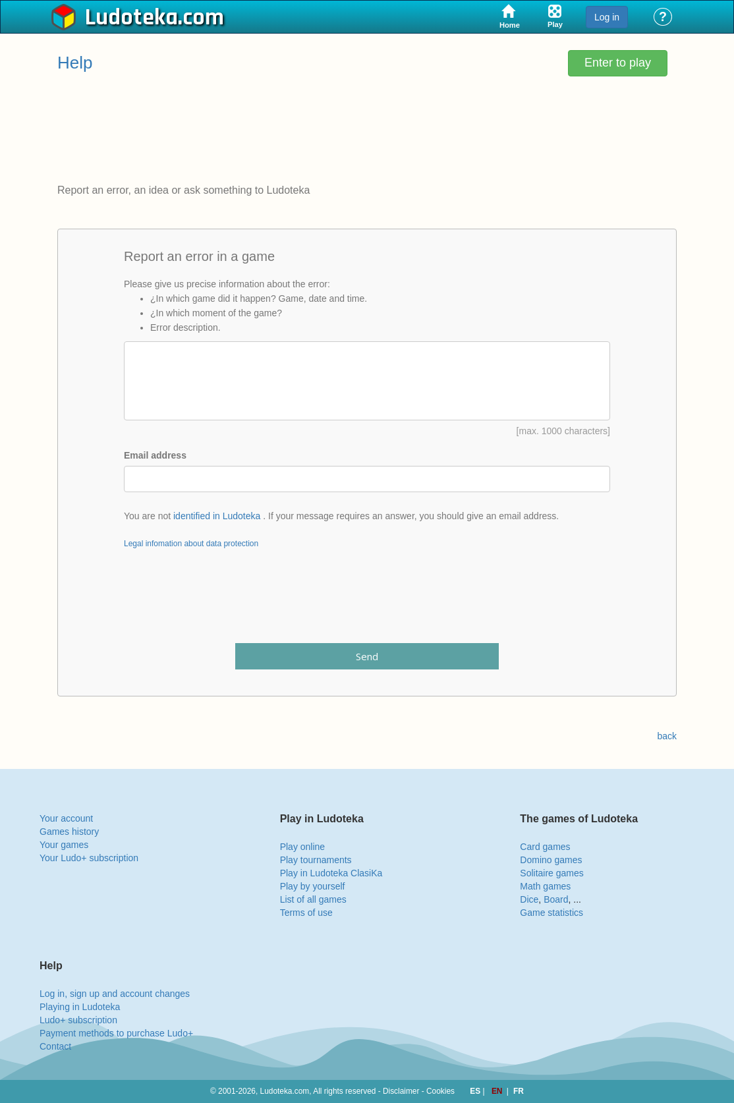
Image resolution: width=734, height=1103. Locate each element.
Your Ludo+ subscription (89, 858)
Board (556, 899)
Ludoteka (131, 18)
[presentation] (367, 604)
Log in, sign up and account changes (115, 993)
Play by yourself (312, 886)
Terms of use (306, 912)
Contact (55, 1046)
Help (74, 62)
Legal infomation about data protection (191, 543)
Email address (155, 455)
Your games (64, 844)
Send (367, 656)
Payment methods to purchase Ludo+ (116, 1033)
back (667, 736)
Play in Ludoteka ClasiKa (331, 873)
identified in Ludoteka (216, 516)
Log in (606, 17)
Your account (66, 818)
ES (476, 1091)
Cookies (440, 1091)
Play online (302, 846)
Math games (545, 886)
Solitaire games (552, 873)
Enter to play (617, 62)
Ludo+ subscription (78, 1020)
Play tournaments (316, 860)
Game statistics (551, 912)
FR (518, 1091)
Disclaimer (401, 1091)
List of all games (313, 899)
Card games (545, 846)
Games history (69, 831)
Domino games (551, 860)
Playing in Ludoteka (80, 1007)
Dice (529, 899)
